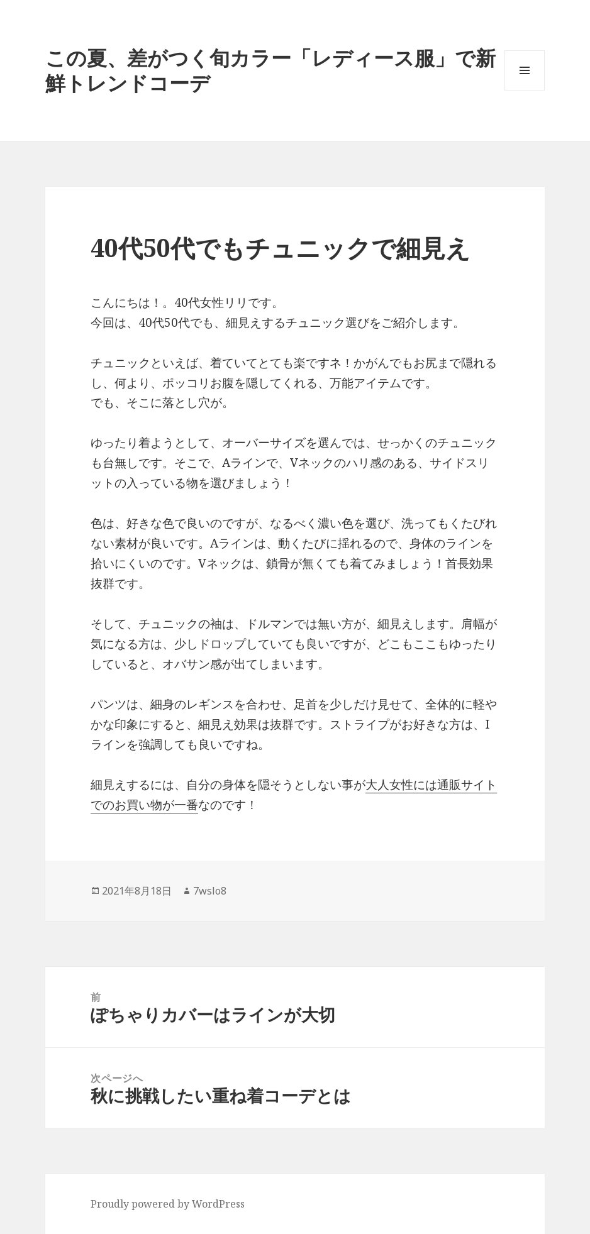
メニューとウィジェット (524, 90)
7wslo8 (209, 891)
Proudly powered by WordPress (168, 1204)
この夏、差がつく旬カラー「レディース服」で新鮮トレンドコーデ (270, 70)
